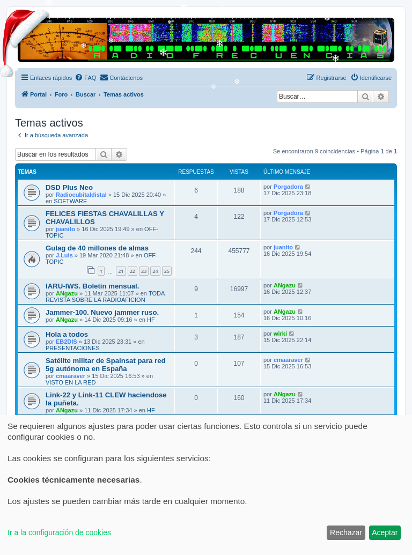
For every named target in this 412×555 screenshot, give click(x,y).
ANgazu (67, 293)
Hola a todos (67, 334)
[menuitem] (85, 77)
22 (132, 271)
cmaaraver (70, 376)
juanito (65, 229)
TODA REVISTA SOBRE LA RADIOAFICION (105, 296)
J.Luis (64, 255)
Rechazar (346, 532)
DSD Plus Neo (69, 187)
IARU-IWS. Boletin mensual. (92, 286)
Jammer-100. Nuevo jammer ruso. (102, 312)
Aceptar (385, 532)
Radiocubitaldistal (81, 194)
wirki (280, 333)
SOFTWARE (70, 201)
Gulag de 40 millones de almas (97, 248)
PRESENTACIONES (73, 348)
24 (155, 271)
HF (151, 319)
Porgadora (288, 186)
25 (167, 271)
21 (120, 271)
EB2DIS (66, 341)
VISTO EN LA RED (70, 382)
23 (143, 271)
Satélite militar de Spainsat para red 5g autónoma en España (106, 365)
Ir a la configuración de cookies (59, 532)
